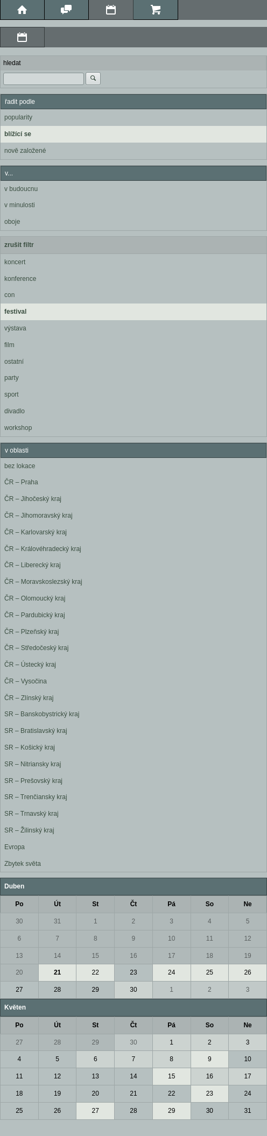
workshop (18, 428)
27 (19, 989)
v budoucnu (21, 189)
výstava (15, 328)
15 (95, 955)
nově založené (25, 150)
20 (19, 972)
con (9, 295)
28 (57, 989)
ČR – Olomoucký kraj (34, 598)
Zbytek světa (22, 863)
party (11, 378)
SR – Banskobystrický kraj (41, 714)
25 (209, 972)
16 (133, 955)
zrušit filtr (19, 245)
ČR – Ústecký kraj (30, 664)
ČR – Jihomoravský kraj (38, 515)
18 (209, 955)
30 (19, 921)
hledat (12, 63)
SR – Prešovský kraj (33, 781)
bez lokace (19, 466)
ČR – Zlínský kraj (28, 698)
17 (171, 955)
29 (95, 989)
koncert (14, 262)
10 (171, 938)
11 (209, 938)
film (9, 345)
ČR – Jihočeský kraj (32, 499)
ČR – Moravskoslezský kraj (43, 581)
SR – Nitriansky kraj (32, 764)
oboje (12, 221)
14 (57, 955)
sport (11, 394)
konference (20, 279)
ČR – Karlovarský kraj (35, 532)
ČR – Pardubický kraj (34, 615)
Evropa (14, 847)
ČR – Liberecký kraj (32, 565)
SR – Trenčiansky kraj (35, 797)
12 (247, 938)
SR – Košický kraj (29, 747)
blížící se (17, 134)
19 (247, 955)
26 (247, 972)
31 (57, 921)
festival (15, 311)
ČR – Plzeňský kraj (31, 632)
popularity (18, 117)
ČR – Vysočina (25, 681)
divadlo (14, 411)
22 (95, 972)
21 (57, 972)
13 (19, 955)
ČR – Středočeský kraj (36, 648)
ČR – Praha (21, 482)
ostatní (14, 361)
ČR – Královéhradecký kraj (42, 549)
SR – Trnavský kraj (31, 813)
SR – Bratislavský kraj (35, 731)
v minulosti (19, 205)
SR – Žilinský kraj (29, 830)
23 (133, 972)
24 (171, 972)
